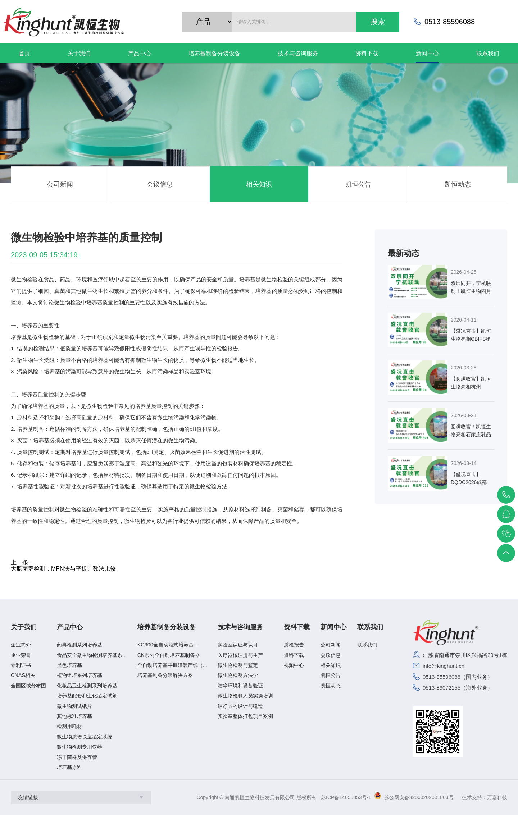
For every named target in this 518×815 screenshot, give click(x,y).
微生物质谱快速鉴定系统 (84, 737)
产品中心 (70, 627)
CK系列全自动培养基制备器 (168, 655)
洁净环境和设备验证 (240, 686)
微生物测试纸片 (74, 706)
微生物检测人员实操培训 (245, 696)
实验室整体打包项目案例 (245, 716)
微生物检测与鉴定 (238, 665)
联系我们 (370, 627)
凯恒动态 (458, 184)
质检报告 (294, 645)
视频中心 (294, 665)
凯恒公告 (358, 184)
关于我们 (24, 627)
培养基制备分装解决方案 (165, 675)
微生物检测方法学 (238, 675)
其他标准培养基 (74, 716)
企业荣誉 (21, 655)
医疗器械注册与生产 (240, 655)
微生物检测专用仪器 (79, 747)
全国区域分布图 (28, 686)
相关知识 (259, 184)
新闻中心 (333, 627)
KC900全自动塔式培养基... (167, 645)
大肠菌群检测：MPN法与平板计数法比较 (63, 569)
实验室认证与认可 (238, 645)
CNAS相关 (23, 675)
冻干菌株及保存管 (77, 757)
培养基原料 (69, 767)
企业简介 (21, 645)
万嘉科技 (497, 797)
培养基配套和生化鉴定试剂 (87, 696)
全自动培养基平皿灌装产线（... (172, 665)
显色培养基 (69, 665)
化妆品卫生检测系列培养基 (87, 686)
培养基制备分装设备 (166, 627)
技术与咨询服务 (240, 627)
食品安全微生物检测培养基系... (92, 655)
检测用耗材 (69, 726)
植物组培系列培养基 (79, 675)
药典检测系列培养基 (79, 645)
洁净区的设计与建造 (240, 706)
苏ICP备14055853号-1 (346, 797)
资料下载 (297, 627)
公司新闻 (60, 184)
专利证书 (21, 665)
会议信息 (160, 184)
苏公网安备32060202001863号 (419, 797)
